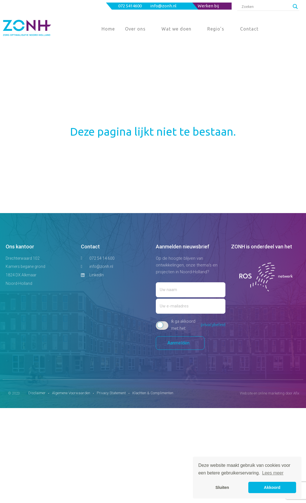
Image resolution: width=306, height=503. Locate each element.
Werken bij (208, 5)
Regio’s (215, 28)
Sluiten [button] (222, 487)
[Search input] (266, 6)
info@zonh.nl (163, 5)
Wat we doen (176, 28)
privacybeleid (213, 324)
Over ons (135, 28)
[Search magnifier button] (295, 6)
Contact (249, 28)
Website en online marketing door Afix (269, 393)
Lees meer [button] (273, 473)
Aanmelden (180, 343)
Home (108, 28)
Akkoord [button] (272, 487)
